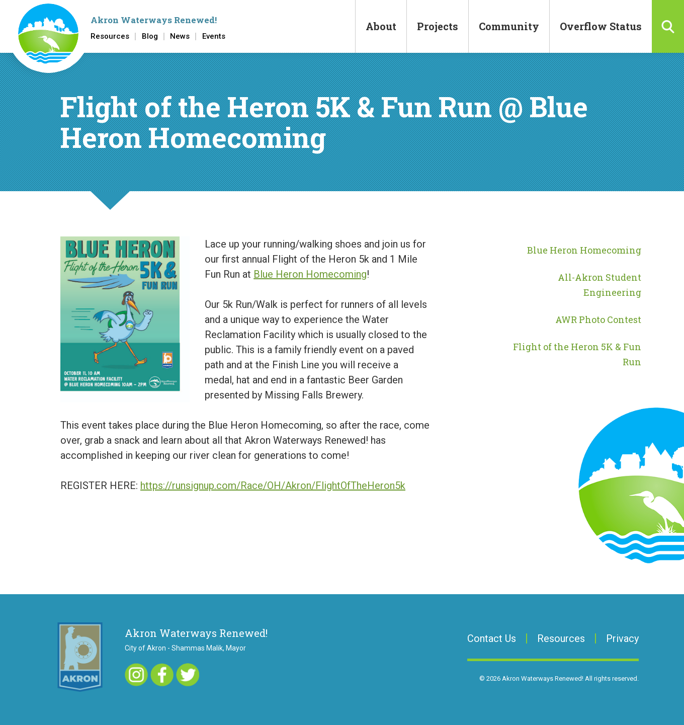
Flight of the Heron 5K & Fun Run (577, 354)
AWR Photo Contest (598, 319)
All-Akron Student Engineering (599, 284)
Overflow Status (601, 26)
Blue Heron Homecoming (310, 274)
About (381, 26)
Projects (437, 26)
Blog (150, 36)
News (180, 36)
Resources (110, 36)
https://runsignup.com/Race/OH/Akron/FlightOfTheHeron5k (272, 485)
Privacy (622, 638)
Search (668, 26)
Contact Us (491, 638)
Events (213, 36)
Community (509, 26)
